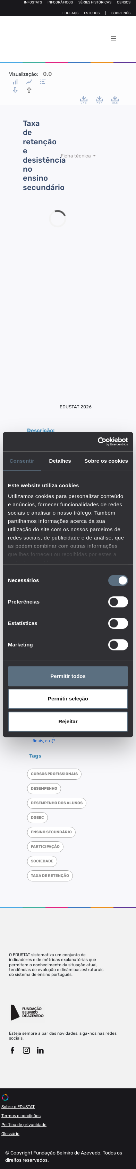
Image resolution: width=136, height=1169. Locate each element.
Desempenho (44, 788)
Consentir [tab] (22, 461)
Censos (123, 2)
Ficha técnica (76, 156)
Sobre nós (120, 13)
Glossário (10, 1133)
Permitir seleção (68, 698)
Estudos (92, 13)
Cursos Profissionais (54, 774)
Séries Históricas (94, 2)
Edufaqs (70, 13)
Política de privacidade (23, 1124)
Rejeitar (67, 721)
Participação (45, 846)
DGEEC (37, 817)
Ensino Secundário (51, 832)
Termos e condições (21, 1115)
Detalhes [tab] (60, 461)
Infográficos (60, 2)
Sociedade (42, 861)
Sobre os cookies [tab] (106, 461)
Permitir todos (68, 676)
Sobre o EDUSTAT (18, 1106)
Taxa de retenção (50, 875)
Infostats (33, 2)
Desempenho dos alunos (57, 803)
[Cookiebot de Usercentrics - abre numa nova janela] (98, 441)
